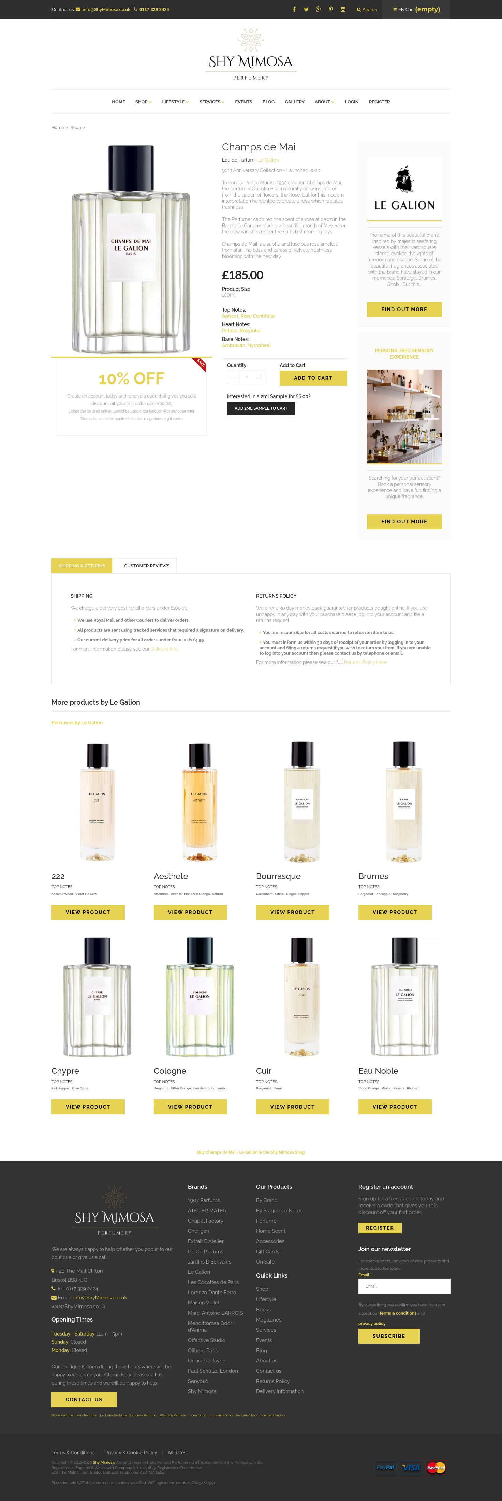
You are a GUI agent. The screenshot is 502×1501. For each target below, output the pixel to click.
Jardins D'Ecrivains (209, 1262)
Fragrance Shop (221, 1415)
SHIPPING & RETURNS (82, 565)
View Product (88, 912)
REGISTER (380, 1228)
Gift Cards (267, 1252)
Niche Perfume (62, 1415)
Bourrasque (278, 876)
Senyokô (198, 1381)
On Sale (265, 1262)
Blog (261, 1350)
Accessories (270, 1241)
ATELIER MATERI (208, 1211)
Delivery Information (280, 1391)
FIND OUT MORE (404, 521)
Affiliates (177, 1452)
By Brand (267, 1200)
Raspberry (400, 894)
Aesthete (171, 876)
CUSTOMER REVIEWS (146, 565)
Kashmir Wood (62, 894)
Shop (76, 127)
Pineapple (382, 894)
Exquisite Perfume (143, 1415)
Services (266, 1330)
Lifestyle (266, 1299)
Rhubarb (413, 1088)
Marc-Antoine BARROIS (215, 1313)
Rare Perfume (87, 1415)
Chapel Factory (205, 1221)
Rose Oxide (80, 1088)
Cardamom (264, 894)
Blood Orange (368, 1088)
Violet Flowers (86, 894)
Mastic (386, 1088)
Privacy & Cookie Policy (131, 1452)
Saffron (217, 894)
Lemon (222, 1088)
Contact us (268, 1371)
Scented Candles (273, 1415)
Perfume (266, 1221)
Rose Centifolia (258, 316)
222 (58, 876)
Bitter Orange (181, 1088)
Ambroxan (233, 345)
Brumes (373, 876)
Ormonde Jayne (206, 1361)
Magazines (268, 1320)
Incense (176, 894)
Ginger (291, 894)
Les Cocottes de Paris (213, 1282)
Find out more (404, 309)
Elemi (277, 1088)
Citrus (279, 894)
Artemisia (161, 894)
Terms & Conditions (73, 1452)
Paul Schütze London (213, 1371)
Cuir (263, 1071)
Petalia (229, 330)
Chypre (65, 1071)
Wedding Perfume (173, 1415)
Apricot (230, 316)
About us (266, 1361)
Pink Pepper (60, 1088)
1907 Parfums (204, 1200)
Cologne (170, 1071)
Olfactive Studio (206, 1340)
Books (263, 1310)
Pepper (303, 894)
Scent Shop (198, 1415)
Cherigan (198, 1231)
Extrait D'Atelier (206, 1241)
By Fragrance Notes (279, 1211)
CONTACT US (84, 1399)
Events (264, 1340)
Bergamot (365, 894)
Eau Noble (378, 1071)
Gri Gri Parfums (205, 1252)
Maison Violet (204, 1303)
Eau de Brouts (203, 1088)
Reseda (399, 1088)
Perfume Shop (246, 1415)
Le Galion (199, 1272)
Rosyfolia (250, 330)
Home (57, 127)
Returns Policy (273, 1381)
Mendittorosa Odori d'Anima (210, 1326)
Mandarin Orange (197, 894)
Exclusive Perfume (113, 1415)
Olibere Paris (203, 1350)
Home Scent (270, 1231)
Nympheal (259, 345)
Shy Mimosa (202, 1391)
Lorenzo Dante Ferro (212, 1292)
